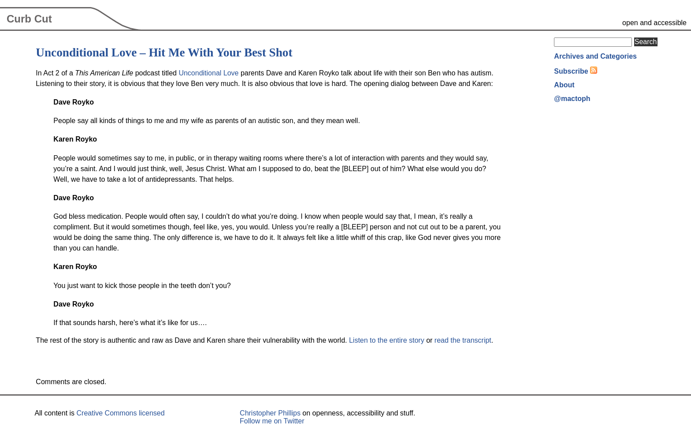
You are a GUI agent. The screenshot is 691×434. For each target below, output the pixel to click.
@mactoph (572, 98)
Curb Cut (29, 19)
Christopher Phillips (270, 413)
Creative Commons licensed (121, 413)
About (564, 85)
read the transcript (463, 340)
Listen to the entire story (386, 340)
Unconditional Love (208, 73)
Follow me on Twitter (272, 421)
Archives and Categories (595, 56)
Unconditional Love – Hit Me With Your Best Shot (164, 52)
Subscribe (571, 71)
